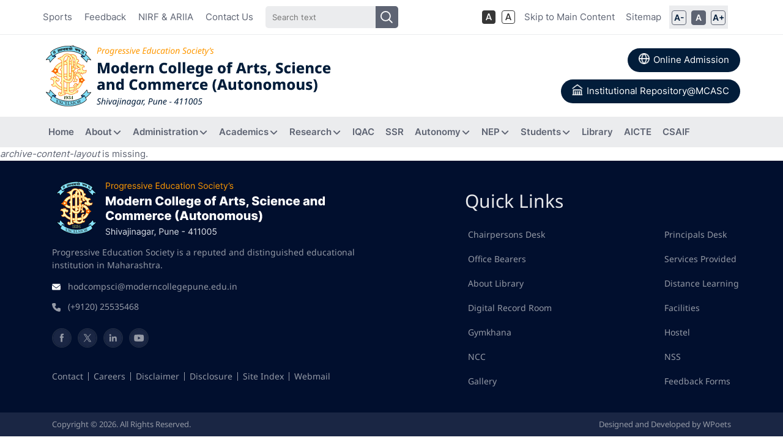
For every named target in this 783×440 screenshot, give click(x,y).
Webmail (312, 376)
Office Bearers (497, 259)
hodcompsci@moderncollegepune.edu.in (152, 286)
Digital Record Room (510, 308)
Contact (67, 376)
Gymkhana (489, 332)
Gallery (482, 381)
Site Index (263, 376)
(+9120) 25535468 (103, 306)
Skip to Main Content (569, 17)
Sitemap (643, 17)
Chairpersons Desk (506, 234)
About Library (496, 283)
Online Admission (684, 59)
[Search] (331, 17)
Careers (109, 376)
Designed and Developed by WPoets (665, 424)
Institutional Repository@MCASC (650, 90)
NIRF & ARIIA (165, 17)
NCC (477, 356)
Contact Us (229, 17)
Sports (57, 17)
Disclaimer (157, 376)
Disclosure (211, 376)
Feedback (105, 17)
